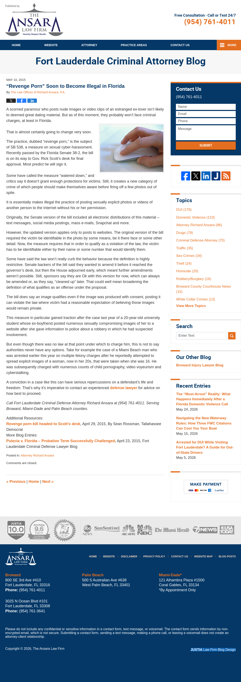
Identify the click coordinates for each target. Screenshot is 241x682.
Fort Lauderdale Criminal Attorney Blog (34, 19)
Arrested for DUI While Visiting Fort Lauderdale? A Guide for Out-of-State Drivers (204, 447)
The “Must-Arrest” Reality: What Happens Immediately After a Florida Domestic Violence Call (203, 399)
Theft (183, 264)
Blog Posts (227, 556)
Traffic (184, 248)
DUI (183, 210)
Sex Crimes (189, 256)
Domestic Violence (195, 217)
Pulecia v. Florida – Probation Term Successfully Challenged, (61, 441)
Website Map (203, 556)
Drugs (184, 233)
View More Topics (191, 306)
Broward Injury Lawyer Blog (199, 365)
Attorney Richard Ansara (37, 455)
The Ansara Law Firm (48, 648)
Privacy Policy (154, 556)
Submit (205, 145)
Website (51, 45)
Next (48, 481)
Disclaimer (129, 556)
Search (232, 335)
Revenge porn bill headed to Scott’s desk (43, 424)
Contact (180, 45)
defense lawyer (123, 388)
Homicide (187, 271)
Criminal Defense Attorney (200, 240)
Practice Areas (134, 45)
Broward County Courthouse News (203, 289)
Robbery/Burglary (193, 279)
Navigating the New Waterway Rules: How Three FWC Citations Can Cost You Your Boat (203, 423)
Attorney (89, 45)
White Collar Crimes (195, 299)
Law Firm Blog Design (213, 649)
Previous (15, 481)
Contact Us (179, 556)
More (232, 45)
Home (16, 45)
